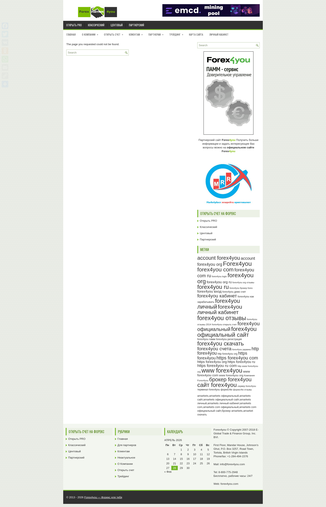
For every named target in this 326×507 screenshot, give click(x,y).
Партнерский (136, 25)
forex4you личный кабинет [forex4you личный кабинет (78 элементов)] (219, 310)
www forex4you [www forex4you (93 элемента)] (221, 370)
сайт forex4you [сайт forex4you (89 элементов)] (217, 385)
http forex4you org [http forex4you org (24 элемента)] (227, 353)
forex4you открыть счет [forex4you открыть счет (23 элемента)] (224, 324)
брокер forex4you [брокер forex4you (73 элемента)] (230, 379)
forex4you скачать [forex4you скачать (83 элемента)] (220, 343)
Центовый (117, 25)
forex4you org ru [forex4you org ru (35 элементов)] (219, 282)
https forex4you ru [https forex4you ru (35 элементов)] (241, 362)
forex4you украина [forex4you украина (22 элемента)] (241, 349)
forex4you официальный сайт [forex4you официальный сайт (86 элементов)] (227, 332)
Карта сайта (196, 34)
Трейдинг (177, 33)
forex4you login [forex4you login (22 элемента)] (219, 276)
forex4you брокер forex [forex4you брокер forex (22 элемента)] (241, 288)
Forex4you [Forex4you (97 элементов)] (237, 263)
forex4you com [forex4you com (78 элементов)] (215, 269)
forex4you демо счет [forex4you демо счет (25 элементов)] (234, 291)
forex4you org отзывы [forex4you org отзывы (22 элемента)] (243, 282)
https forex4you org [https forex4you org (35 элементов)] (212, 362)
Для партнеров (126, 445)
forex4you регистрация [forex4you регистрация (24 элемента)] (229, 339)
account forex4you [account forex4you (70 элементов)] (218, 258)
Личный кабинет (218, 34)
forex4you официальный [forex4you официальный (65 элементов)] (228, 326)
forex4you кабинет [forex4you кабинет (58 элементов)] (217, 295)
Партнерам (157, 33)
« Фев (168, 471)
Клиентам (137, 33)
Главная (71, 34)
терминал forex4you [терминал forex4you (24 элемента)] (208, 389)
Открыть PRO (74, 25)
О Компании (91, 33)
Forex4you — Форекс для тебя (103, 497)
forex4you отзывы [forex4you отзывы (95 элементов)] (221, 318)
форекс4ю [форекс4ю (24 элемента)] (226, 389)
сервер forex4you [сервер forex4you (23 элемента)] (246, 386)
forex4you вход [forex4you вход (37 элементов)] (209, 291)
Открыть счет (115, 33)
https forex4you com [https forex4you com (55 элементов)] (237, 357)
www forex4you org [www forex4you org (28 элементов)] (231, 375)
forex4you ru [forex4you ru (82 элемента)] (213, 287)
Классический (96, 25)
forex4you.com (229, 483)
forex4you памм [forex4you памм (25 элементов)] (206, 339)
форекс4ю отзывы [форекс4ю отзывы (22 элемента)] (242, 389)
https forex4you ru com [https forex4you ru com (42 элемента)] (217, 365)
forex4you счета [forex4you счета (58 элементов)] (214, 348)
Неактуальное (126, 457)
